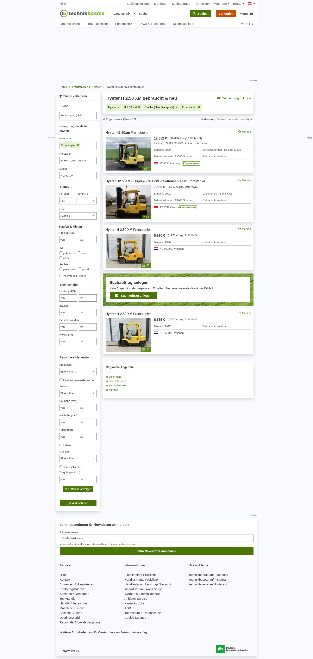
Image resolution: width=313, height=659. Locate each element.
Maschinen (78, 503)
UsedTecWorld (70, 617)
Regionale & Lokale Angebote (80, 622)
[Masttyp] (78, 458)
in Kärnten (112, 389)
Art (61, 248)
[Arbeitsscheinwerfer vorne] (61, 379)
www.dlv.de (71, 650)
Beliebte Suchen (71, 613)
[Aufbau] (78, 393)
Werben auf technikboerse (142, 594)
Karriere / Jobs (134, 603)
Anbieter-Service (135, 598)
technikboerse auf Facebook (208, 575)
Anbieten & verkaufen (74, 594)
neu (82, 253)
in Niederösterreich (117, 385)
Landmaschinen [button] (71, 23)
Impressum (132, 613)
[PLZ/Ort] (68, 200)
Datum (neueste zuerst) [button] (234, 119)
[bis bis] (88, 239)
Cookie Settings (135, 617)
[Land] (78, 216)
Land (62, 209)
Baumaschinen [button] (98, 23)
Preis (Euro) (67, 232)
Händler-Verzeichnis (73, 603)
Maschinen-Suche (72, 608)
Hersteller (65, 153)
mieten (65, 258)
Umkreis (83, 194)
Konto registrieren (72, 589)
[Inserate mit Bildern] (61, 275)
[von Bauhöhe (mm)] (68, 407)
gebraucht (67, 253)
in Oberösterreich (116, 381)
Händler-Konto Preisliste (141, 579)
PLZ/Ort (64, 194)
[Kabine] (61, 445)
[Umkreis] (87, 200)
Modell (63, 168)
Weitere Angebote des (103, 632)
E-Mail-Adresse (69, 532)
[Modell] (78, 175)
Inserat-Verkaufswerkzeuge (143, 589)
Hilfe (63, 3)
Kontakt (65, 579)
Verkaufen (226, 13)
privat (84, 269)
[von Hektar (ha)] (68, 341)
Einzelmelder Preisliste (140, 575)
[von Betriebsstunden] (68, 327)
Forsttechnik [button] (123, 23)
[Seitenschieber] (61, 466)
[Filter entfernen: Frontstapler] (191, 107)
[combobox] (78, 160)
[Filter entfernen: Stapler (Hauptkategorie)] (161, 107)
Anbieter (64, 264)
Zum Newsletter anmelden (156, 551)
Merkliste (160, 3)
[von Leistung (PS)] (68, 298)
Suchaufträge (181, 3)
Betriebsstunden (69, 320)
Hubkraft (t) (66, 429)
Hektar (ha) (66, 334)
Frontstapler (70, 145)
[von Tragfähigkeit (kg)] (68, 479)
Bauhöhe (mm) (68, 400)
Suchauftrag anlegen (234, 98)
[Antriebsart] (78, 371)
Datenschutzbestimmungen (123, 544)
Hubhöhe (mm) (68, 415)
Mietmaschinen (183, 23)
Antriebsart (66, 364)
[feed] (178, 241)
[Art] (61, 252)
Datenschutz (152, 613)
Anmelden (203, 3)
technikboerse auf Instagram (208, 579)
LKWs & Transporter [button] (153, 23)
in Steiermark (114, 376)
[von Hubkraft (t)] (68, 436)
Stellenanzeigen (138, 3)
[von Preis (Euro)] (68, 239)
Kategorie (65, 138)
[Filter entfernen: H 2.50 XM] (132, 107)
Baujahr (64, 305)
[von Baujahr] (68, 312)
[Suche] (78, 115)
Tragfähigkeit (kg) (70, 472)
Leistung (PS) (68, 291)
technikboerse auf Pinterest (208, 584)
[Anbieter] (61, 268)
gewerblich (68, 269)
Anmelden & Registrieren (77, 584)
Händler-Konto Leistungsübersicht (147, 584)
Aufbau (64, 386)
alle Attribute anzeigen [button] (78, 489)
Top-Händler (68, 598)
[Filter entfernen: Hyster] (113, 107)
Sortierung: (207, 119)
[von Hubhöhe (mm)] (68, 422)
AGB (127, 608)
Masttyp (64, 451)
